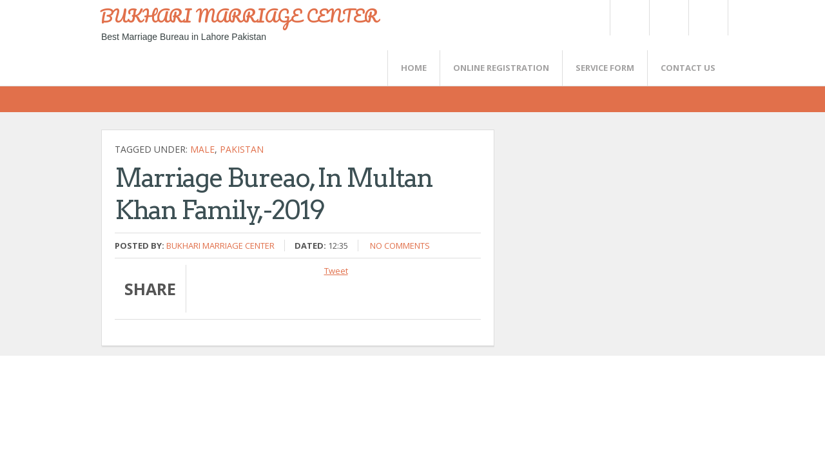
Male (202, 149)
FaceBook (706, 18)
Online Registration (501, 67)
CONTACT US (688, 67)
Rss (668, 18)
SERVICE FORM (605, 67)
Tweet (336, 270)
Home (414, 67)
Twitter (629, 18)
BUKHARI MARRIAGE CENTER (239, 15)
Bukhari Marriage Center (220, 245)
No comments (400, 245)
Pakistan (242, 149)
